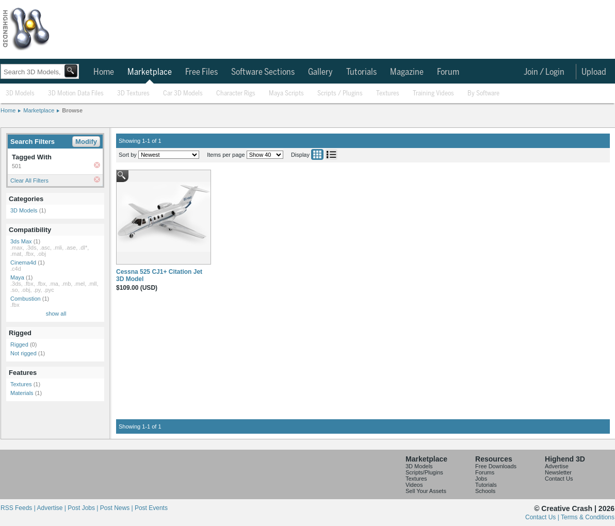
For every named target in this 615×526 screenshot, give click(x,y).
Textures (387, 93)
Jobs (481, 478)
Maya (17, 277)
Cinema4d (23, 262)
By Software (483, 93)
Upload (593, 72)
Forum (448, 72)
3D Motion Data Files (76, 93)
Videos (414, 485)
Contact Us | (543, 517)
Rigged (19, 344)
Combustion (25, 298)
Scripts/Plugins (424, 472)
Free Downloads (495, 466)
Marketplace (149, 72)
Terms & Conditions (587, 517)
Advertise (557, 466)
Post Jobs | (84, 508)
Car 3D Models (183, 93)
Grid (317, 154)
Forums (484, 472)
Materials (22, 393)
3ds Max (21, 241)
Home (103, 72)
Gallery (320, 72)
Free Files (201, 72)
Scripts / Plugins (340, 93)
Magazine (407, 72)
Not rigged (23, 353)
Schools (485, 491)
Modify (86, 141)
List (331, 154)
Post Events (151, 508)
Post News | (117, 508)
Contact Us (559, 478)
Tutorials (361, 72)
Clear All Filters (29, 180)
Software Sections (263, 72)
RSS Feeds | (19, 508)
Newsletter (558, 472)
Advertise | (52, 508)
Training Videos (433, 93)
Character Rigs (235, 93)
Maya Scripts (286, 93)
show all (56, 313)
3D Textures (133, 93)
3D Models (20, 93)
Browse (72, 110)
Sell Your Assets (426, 491)
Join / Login (544, 72)
